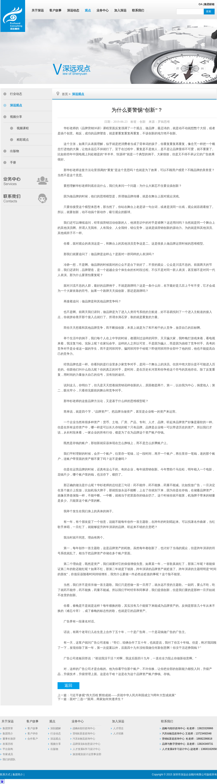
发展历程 (8, 743)
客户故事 (55, 10)
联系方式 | (6, 774)
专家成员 (8, 754)
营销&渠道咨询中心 (84, 733)
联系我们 (138, 10)
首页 (65, 94)
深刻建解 (55, 728)
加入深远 (120, 10)
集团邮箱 (209, 4)
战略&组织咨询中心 (84, 728)
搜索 (208, 11)
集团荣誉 (8, 728)
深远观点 (16, 105)
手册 (13, 162)
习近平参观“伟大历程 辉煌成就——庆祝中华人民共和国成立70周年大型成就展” (123, 695)
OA (201, 4)
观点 (88, 10)
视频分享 (16, 116)
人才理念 (118, 728)
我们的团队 (9, 759)
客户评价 (32, 733)
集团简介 (8, 733)
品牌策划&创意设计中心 (86, 743)
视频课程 (23, 128)
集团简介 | (19, 774)
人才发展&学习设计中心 (86, 749)
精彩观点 (23, 139)
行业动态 (16, 94)
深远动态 (73, 10)
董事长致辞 (9, 738)
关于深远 (38, 10)
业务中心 (102, 10)
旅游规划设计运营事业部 (87, 754)
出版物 (14, 151)
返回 (68, 685)
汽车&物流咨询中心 (84, 738)
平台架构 (8, 749)
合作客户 (32, 738)
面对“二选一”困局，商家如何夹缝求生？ (97, 699)
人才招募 (118, 733)
